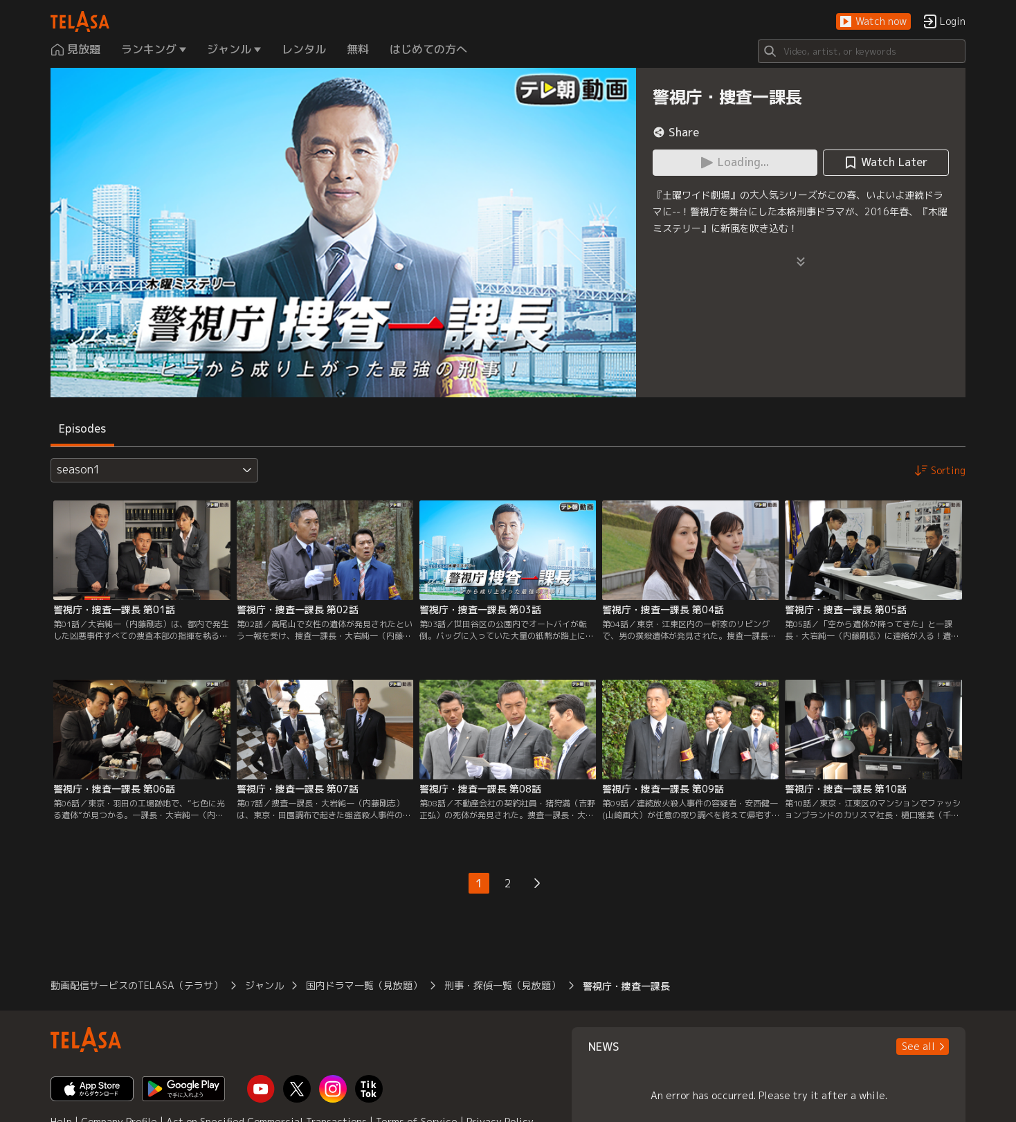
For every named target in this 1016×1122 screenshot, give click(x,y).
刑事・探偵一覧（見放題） (502, 985)
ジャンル (264, 985)
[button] (873, 21)
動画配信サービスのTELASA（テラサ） (137, 985)
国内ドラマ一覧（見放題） (364, 985)
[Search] (861, 51)
